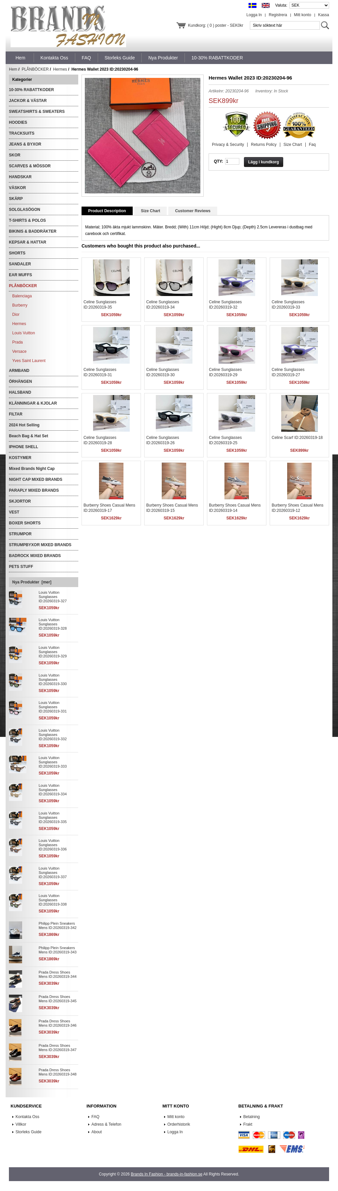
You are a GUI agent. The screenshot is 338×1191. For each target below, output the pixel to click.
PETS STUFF (21, 566)
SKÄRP (16, 198)
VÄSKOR (17, 187)
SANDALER (20, 264)
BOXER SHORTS (25, 523)
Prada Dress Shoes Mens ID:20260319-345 (58, 999)
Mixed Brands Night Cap (32, 468)
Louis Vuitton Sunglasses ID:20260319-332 (53, 734)
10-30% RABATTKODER (31, 89)
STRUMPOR (20, 534)
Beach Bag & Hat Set (28, 436)
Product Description (107, 211)
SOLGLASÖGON (24, 209)
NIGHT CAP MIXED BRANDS (35, 479)
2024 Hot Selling (24, 425)
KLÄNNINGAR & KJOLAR (33, 403)
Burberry (19, 305)
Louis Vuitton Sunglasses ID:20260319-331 (53, 707)
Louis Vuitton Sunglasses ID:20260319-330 (53, 679)
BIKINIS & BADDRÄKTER (32, 231)
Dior (15, 314)
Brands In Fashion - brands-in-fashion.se (166, 1174)
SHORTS (17, 253)
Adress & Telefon (106, 1124)
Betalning (251, 1116)
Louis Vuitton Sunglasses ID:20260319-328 (53, 624)
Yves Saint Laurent (29, 360)
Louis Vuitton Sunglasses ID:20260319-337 (53, 872)
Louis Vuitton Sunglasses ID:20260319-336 (53, 845)
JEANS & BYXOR (25, 144)
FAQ (95, 1116)
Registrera (278, 15)
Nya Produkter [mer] (31, 582)
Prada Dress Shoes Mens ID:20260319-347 (58, 1047)
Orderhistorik (178, 1124)
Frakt (247, 1124)
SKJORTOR (20, 501)
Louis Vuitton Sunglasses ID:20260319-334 (53, 789)
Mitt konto (302, 15)
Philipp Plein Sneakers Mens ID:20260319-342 (58, 925)
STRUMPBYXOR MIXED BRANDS (40, 545)
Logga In (254, 15)
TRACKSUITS (21, 133)
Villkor (21, 1124)
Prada (17, 342)
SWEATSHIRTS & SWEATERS (37, 111)
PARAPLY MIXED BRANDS (34, 490)
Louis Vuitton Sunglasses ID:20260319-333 (53, 762)
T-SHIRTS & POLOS (27, 220)
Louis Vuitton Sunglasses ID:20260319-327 (53, 596)
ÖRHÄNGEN (20, 381)
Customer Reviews (192, 211)
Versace (19, 351)
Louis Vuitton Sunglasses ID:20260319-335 (53, 817)
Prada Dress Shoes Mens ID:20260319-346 (58, 1023)
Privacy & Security (228, 144)
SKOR (14, 155)
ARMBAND (19, 370)
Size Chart (293, 144)
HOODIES (18, 122)
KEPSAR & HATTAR (27, 242)
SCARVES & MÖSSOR (30, 166)
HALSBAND (20, 392)
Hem (20, 57)
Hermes (60, 69)
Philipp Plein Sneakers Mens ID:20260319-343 (58, 950)
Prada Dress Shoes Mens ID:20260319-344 (58, 974)
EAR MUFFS (20, 275)
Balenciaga (22, 296)
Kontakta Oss (27, 1116)
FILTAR (15, 414)
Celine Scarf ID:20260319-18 (297, 437)
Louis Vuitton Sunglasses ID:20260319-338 (53, 900)
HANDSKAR (20, 177)
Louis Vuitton (23, 333)
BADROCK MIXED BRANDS (35, 555)
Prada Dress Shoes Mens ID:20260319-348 (58, 1072)
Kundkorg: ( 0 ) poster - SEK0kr (215, 25)
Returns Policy (263, 144)
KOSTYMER (20, 457)
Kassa (323, 15)
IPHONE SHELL (23, 447)
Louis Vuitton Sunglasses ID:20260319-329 (53, 651)
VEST (14, 512)
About (96, 1132)
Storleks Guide (29, 1132)
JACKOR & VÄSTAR (28, 100)
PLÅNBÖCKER (35, 69)
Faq (312, 144)
